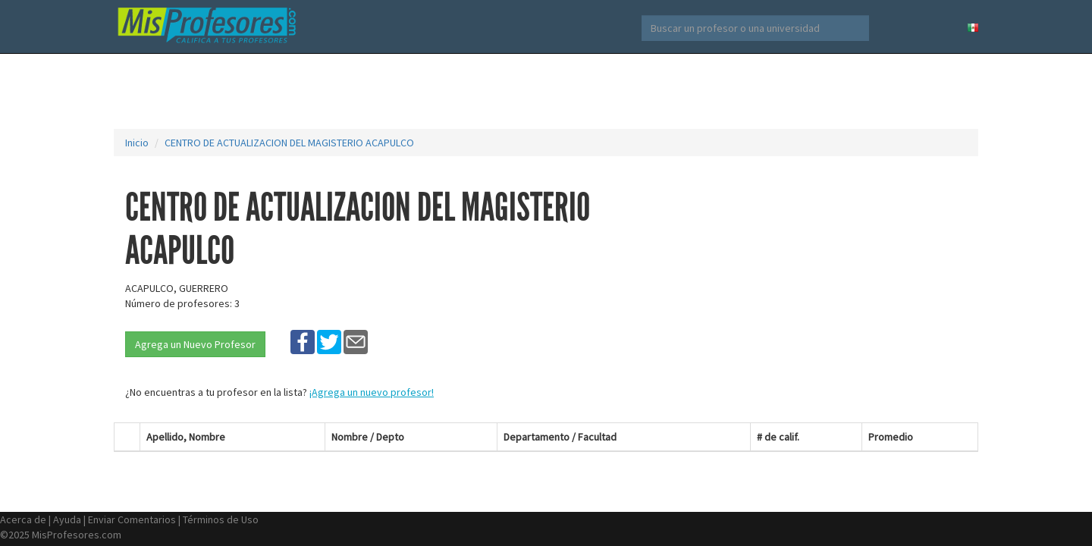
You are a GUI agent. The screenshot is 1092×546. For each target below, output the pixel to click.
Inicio (137, 142)
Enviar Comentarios (132, 519)
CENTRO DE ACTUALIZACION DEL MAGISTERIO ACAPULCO (289, 142)
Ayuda (67, 519)
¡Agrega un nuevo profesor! (371, 392)
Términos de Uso (221, 519)
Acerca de (23, 519)
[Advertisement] (546, 91)
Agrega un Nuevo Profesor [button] (195, 344)
